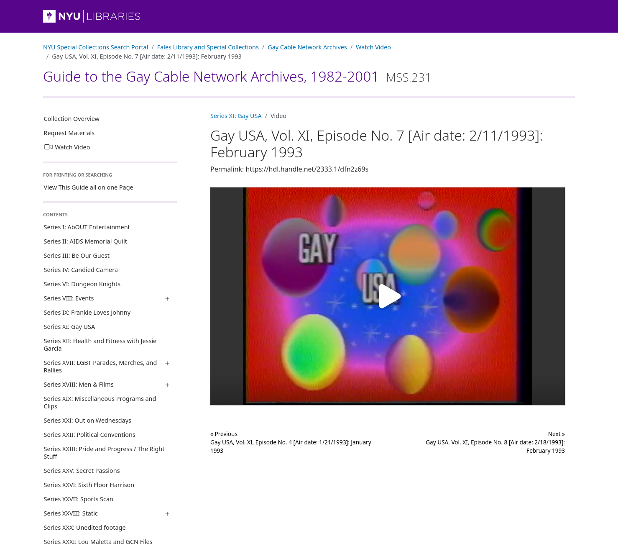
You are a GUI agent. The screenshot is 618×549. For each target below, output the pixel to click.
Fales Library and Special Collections (208, 47)
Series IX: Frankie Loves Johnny (87, 312)
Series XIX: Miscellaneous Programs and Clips (100, 402)
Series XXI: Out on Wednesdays (87, 420)
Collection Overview (72, 119)
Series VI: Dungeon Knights (82, 284)
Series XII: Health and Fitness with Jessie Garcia (100, 344)
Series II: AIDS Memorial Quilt (85, 241)
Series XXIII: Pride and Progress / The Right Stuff (104, 452)
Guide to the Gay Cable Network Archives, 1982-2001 (237, 76)
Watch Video (373, 47)
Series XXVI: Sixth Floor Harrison (89, 485)
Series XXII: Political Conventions (89, 435)
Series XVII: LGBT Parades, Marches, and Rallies (100, 366)
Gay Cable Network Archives (307, 47)
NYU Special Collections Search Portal (95, 47)
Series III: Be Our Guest (77, 255)
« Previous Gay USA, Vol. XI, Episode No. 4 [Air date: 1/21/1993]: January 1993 (290, 442)
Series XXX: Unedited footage (85, 527)
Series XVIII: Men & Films (79, 384)
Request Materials (69, 133)
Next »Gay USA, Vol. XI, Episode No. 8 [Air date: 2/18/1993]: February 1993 (495, 442)
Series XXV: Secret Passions (82, 471)
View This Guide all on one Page (88, 187)
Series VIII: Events (69, 298)
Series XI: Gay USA (69, 327)
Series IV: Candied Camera (81, 270)
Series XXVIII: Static (71, 513)
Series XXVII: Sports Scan (78, 499)
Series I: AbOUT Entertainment (87, 227)
